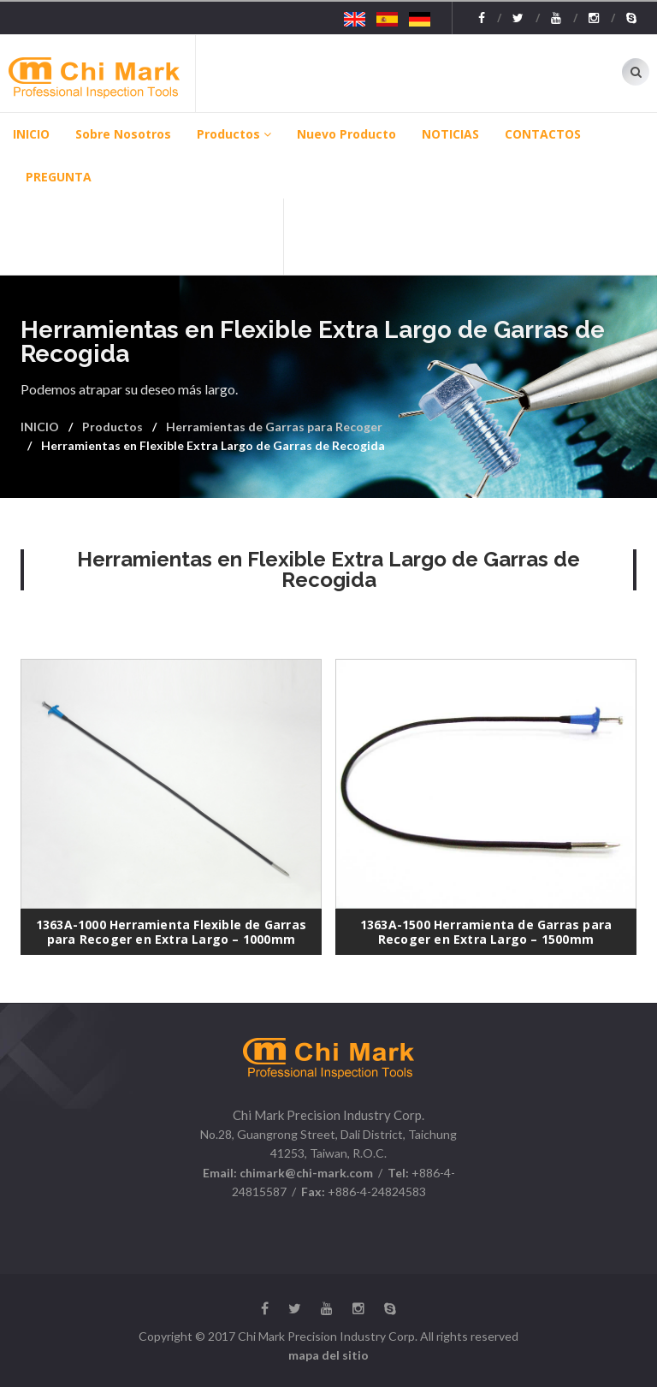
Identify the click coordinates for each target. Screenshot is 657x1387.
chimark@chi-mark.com (305, 1172)
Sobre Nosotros (123, 134)
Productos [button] (234, 134)
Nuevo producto (346, 134)
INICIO (31, 134)
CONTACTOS (543, 134)
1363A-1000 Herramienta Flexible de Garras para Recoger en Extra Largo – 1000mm (171, 931)
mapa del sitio (328, 1355)
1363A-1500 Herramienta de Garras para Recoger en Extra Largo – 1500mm (486, 931)
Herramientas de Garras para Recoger (274, 426)
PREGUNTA (59, 177)
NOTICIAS (450, 134)
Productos (112, 426)
